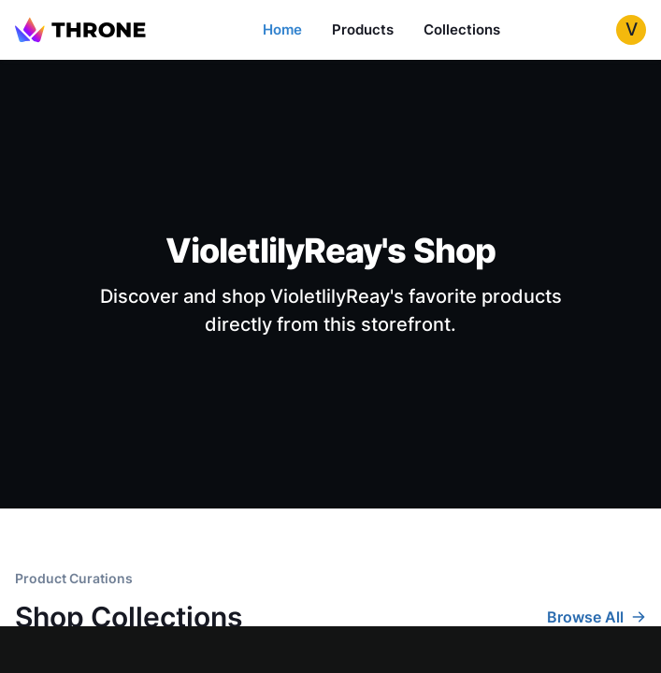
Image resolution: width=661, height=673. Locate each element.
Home (282, 29)
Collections (462, 29)
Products (363, 29)
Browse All (596, 617)
